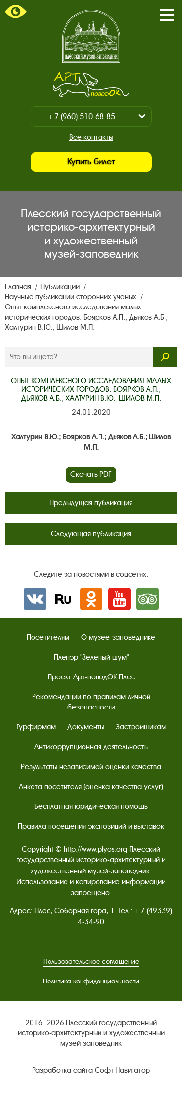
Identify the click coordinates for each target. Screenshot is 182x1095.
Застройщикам (141, 727)
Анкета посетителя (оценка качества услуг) (91, 786)
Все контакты (91, 137)
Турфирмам (36, 727)
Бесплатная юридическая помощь (91, 806)
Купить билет (91, 162)
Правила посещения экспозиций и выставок (91, 826)
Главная (19, 286)
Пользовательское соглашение (91, 961)
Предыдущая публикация (91, 503)
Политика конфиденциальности (91, 981)
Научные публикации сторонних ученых (71, 296)
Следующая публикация (91, 534)
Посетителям (48, 637)
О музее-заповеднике (118, 637)
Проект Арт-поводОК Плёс (91, 677)
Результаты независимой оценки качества (91, 766)
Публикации (61, 286)
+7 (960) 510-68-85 (81, 116)
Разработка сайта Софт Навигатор (91, 1070)
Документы (85, 727)
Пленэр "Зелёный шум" (91, 657)
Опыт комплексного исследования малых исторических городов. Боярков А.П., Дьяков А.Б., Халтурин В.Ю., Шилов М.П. (86, 317)
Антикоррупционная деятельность (91, 746)
